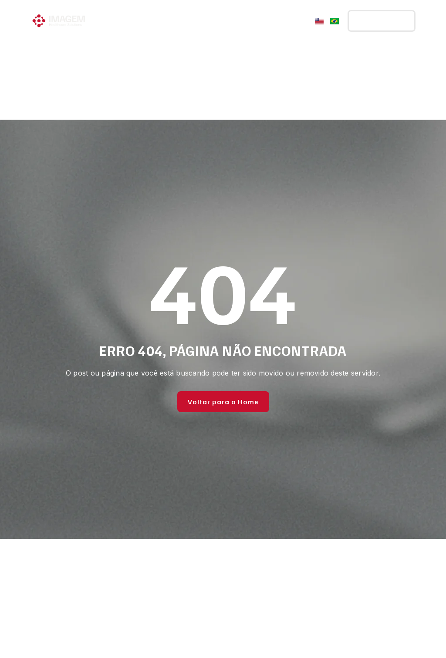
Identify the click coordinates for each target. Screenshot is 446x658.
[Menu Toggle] (301, 21)
